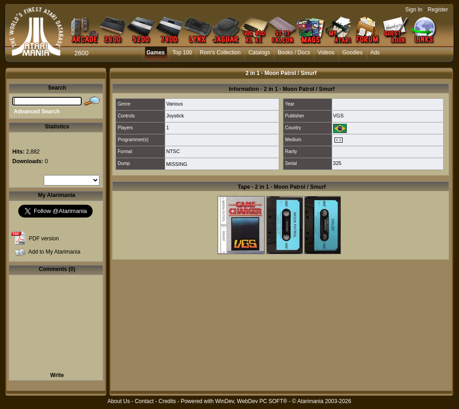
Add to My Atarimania (54, 252)
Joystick (175, 115)
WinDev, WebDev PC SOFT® (251, 401)
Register (438, 9)
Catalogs (259, 52)
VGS (338, 115)
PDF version (44, 238)
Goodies (352, 52)
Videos (326, 52)
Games (155, 52)
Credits (167, 401)
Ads (375, 52)
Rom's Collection (220, 52)
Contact (144, 401)
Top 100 (182, 52)
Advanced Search (37, 111)
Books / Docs (294, 52)
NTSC (173, 151)
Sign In (413, 9)
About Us (118, 401)
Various (174, 103)
